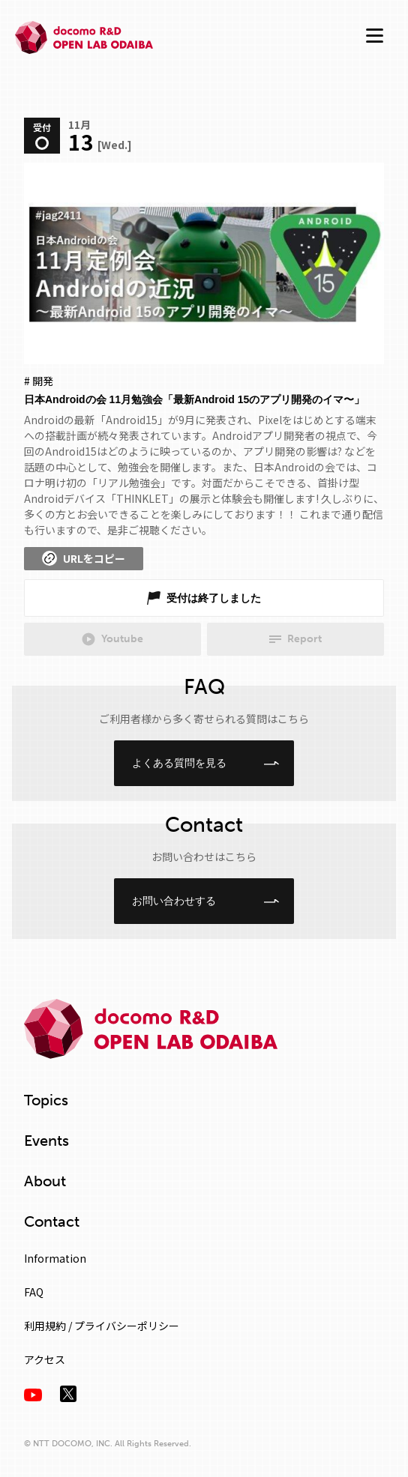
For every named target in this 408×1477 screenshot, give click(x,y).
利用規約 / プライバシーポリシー (101, 1325)
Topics (46, 1100)
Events (46, 1141)
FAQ (34, 1291)
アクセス (44, 1359)
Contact (52, 1221)
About (45, 1181)
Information (55, 1258)
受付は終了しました (213, 598)
